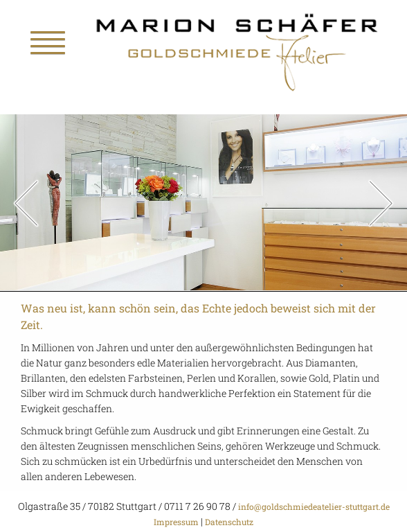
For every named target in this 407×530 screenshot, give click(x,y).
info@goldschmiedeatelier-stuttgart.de (313, 506)
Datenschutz (229, 521)
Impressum (176, 521)
